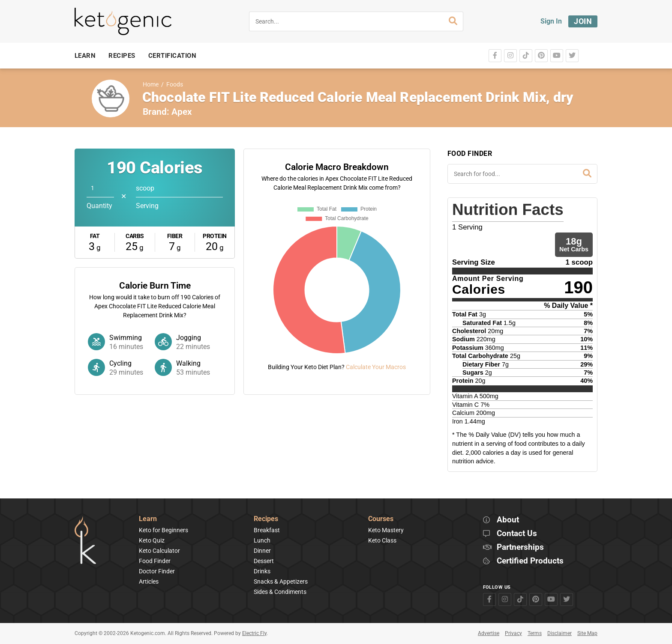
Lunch (262, 540)
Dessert (264, 561)
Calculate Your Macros (376, 367)
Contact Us (517, 533)
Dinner (262, 550)
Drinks (262, 571)
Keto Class (382, 540)
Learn (148, 519)
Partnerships (520, 547)
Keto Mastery (386, 530)
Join (583, 21)
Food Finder (155, 561)
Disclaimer (559, 633)
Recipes (266, 519)
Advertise (488, 633)
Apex (181, 112)
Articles (149, 581)
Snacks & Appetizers (281, 581)
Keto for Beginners (163, 530)
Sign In (551, 21)
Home (151, 84)
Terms (535, 633)
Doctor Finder (157, 571)
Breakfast (267, 530)
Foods (174, 84)
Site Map (587, 633)
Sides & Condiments (280, 591)
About (508, 520)
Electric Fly (254, 633)
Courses (380, 519)
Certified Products (530, 561)
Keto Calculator (159, 550)
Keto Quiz (152, 540)
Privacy (513, 633)
